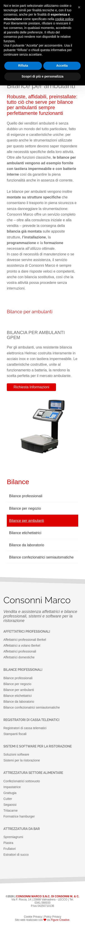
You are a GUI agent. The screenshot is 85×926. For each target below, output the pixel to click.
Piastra (8, 843)
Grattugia (10, 793)
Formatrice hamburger (19, 816)
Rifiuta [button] (23, 65)
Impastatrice (12, 787)
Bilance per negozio (25, 508)
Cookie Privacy (33, 916)
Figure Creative (60, 919)
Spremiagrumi (13, 837)
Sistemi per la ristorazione (21, 760)
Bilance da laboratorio (26, 545)
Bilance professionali (25, 496)
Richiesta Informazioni (31, 387)
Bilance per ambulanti (26, 521)
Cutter (7, 799)
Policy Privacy (52, 916)
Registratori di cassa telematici (24, 728)
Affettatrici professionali (19, 651)
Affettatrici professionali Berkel (24, 639)
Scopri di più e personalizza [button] (42, 76)
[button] (79, 7)
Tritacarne (10, 810)
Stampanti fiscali (15, 734)
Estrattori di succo (16, 854)
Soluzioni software (16, 754)
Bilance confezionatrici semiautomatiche (41, 557)
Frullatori (9, 849)
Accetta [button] (62, 65)
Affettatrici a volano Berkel (21, 645)
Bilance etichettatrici (25, 533)
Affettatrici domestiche (18, 657)
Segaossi (10, 804)
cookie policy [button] (64, 19)
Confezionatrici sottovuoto (21, 781)
